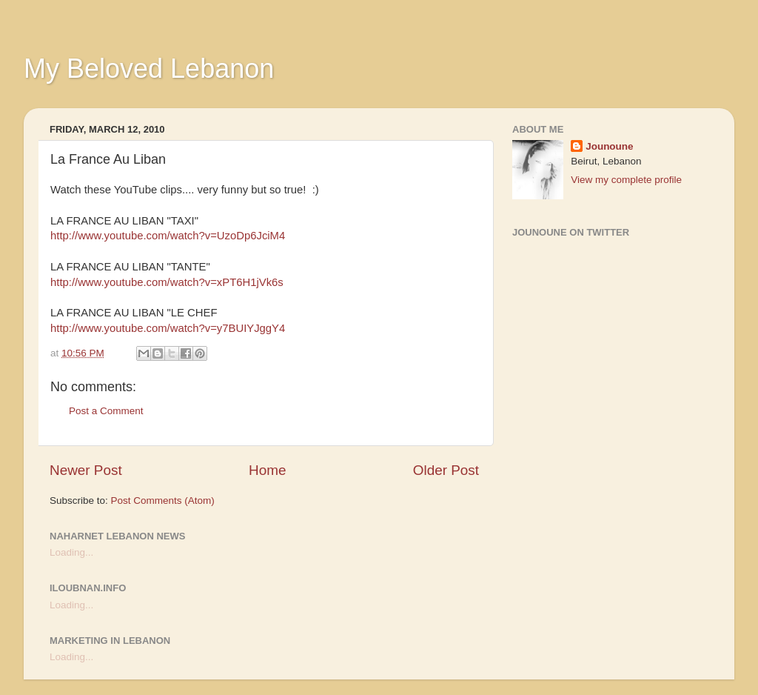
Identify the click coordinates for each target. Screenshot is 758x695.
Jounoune (610, 146)
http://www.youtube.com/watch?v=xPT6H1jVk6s (167, 282)
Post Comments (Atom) (163, 500)
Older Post (446, 470)
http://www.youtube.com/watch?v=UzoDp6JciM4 (167, 236)
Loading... (71, 552)
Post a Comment (106, 410)
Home (267, 470)
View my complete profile (626, 179)
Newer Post (86, 470)
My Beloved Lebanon (149, 68)
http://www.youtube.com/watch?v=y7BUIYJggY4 (167, 328)
